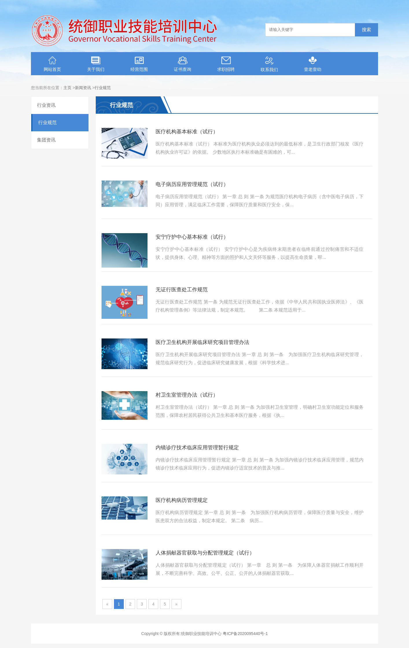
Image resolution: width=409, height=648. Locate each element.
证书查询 (182, 64)
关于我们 (95, 64)
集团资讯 (46, 139)
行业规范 (103, 87)
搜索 (366, 29)
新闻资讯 (83, 87)
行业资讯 (46, 105)
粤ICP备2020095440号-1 (245, 633)
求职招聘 (226, 64)
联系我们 (269, 64)
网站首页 (52, 64)
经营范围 (139, 64)
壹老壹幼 (312, 64)
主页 (67, 87)
